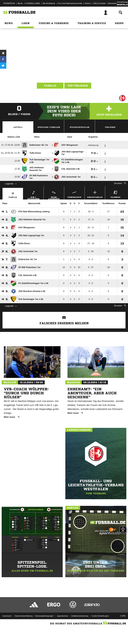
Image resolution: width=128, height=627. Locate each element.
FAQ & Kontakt (99, 3)
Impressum (7, 616)
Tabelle (50, 85)
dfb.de (20, 3)
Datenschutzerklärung (23, 616)
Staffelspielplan (79, 127)
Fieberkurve (74, 194)
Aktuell (17, 127)
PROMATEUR (9, 3)
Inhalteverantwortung (79, 616)
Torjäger (110, 127)
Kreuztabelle (94, 194)
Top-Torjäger (78, 85)
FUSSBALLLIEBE (32, 3)
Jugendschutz (62, 616)
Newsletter (112, 3)
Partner (88, 3)
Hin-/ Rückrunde (33, 194)
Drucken (120, 183)
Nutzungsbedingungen (44, 616)
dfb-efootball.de (48, 3)
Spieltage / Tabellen (49, 127)
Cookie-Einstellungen (100, 616)
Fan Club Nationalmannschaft (70, 3)
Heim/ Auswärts (53, 194)
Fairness (115, 194)
